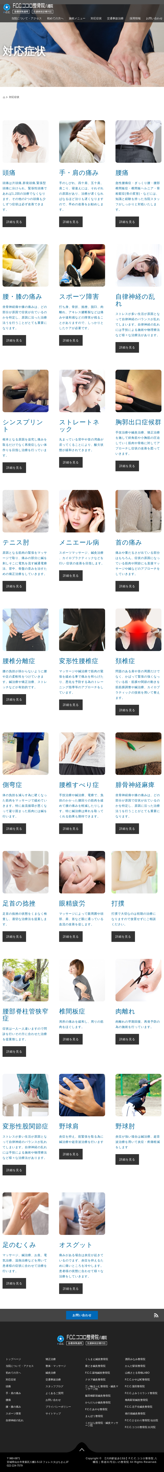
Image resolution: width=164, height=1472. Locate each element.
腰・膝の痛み (13, 1406)
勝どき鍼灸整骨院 (95, 1365)
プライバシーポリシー (58, 1406)
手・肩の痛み (13, 1393)
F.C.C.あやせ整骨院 (96, 1409)
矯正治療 (51, 1359)
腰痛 (8, 1399)
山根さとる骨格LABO (137, 1372)
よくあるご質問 (54, 1393)
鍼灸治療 (51, 1372)
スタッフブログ (54, 1386)
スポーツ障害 (13, 1413)
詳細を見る (14, 222)
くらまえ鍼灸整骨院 (96, 1359)
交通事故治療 (115, 18)
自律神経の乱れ (15, 1420)
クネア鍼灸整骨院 (95, 1379)
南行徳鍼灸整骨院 (135, 1413)
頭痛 (8, 1386)
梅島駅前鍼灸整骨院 (136, 1399)
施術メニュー (77, 18)
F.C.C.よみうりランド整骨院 (141, 1393)
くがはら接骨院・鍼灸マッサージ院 (101, 1424)
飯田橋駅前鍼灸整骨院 (98, 1395)
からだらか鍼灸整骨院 (98, 1402)
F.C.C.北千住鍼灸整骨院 (138, 1406)
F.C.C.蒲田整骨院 (135, 1386)
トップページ (13, 1359)
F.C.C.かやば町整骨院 (137, 1379)
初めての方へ (55, 18)
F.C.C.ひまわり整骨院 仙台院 (141, 1420)
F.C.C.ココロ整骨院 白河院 (140, 1427)
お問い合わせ (82, 1315)
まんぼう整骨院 (94, 1416)
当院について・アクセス (26, 18)
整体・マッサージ (56, 1365)
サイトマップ (53, 1413)
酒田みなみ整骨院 (135, 1359)
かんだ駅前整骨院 (135, 1365)
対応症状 (96, 18)
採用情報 (135, 18)
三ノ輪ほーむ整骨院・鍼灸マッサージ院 (101, 1387)
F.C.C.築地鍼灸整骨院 (97, 1372)
